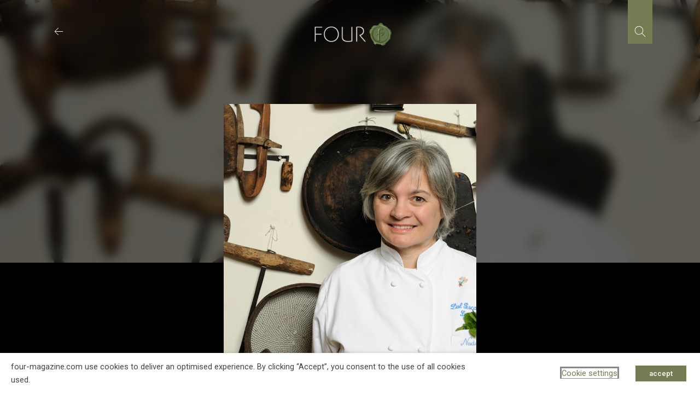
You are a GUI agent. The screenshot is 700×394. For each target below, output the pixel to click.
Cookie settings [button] (589, 373)
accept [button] (661, 373)
